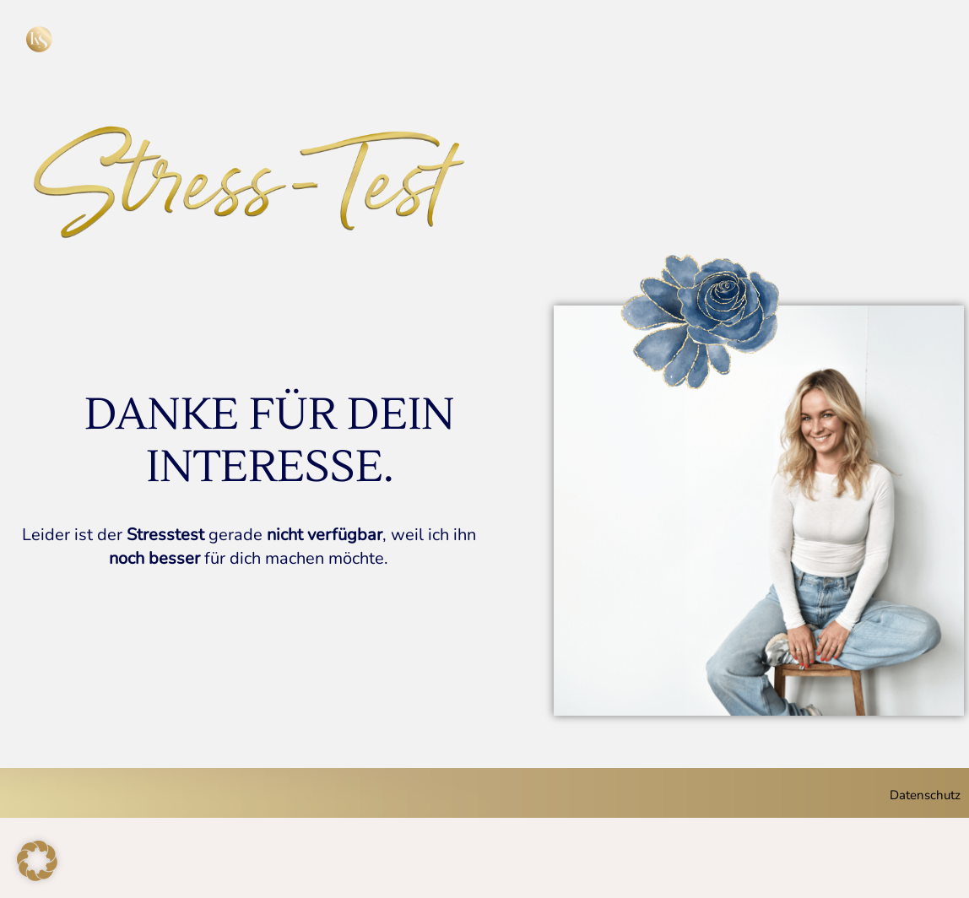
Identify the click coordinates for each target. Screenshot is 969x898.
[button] (37, 861)
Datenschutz (925, 795)
